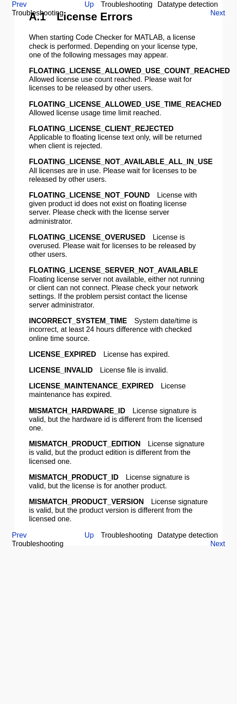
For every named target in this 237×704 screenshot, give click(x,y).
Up (89, 4)
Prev (19, 4)
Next (217, 13)
